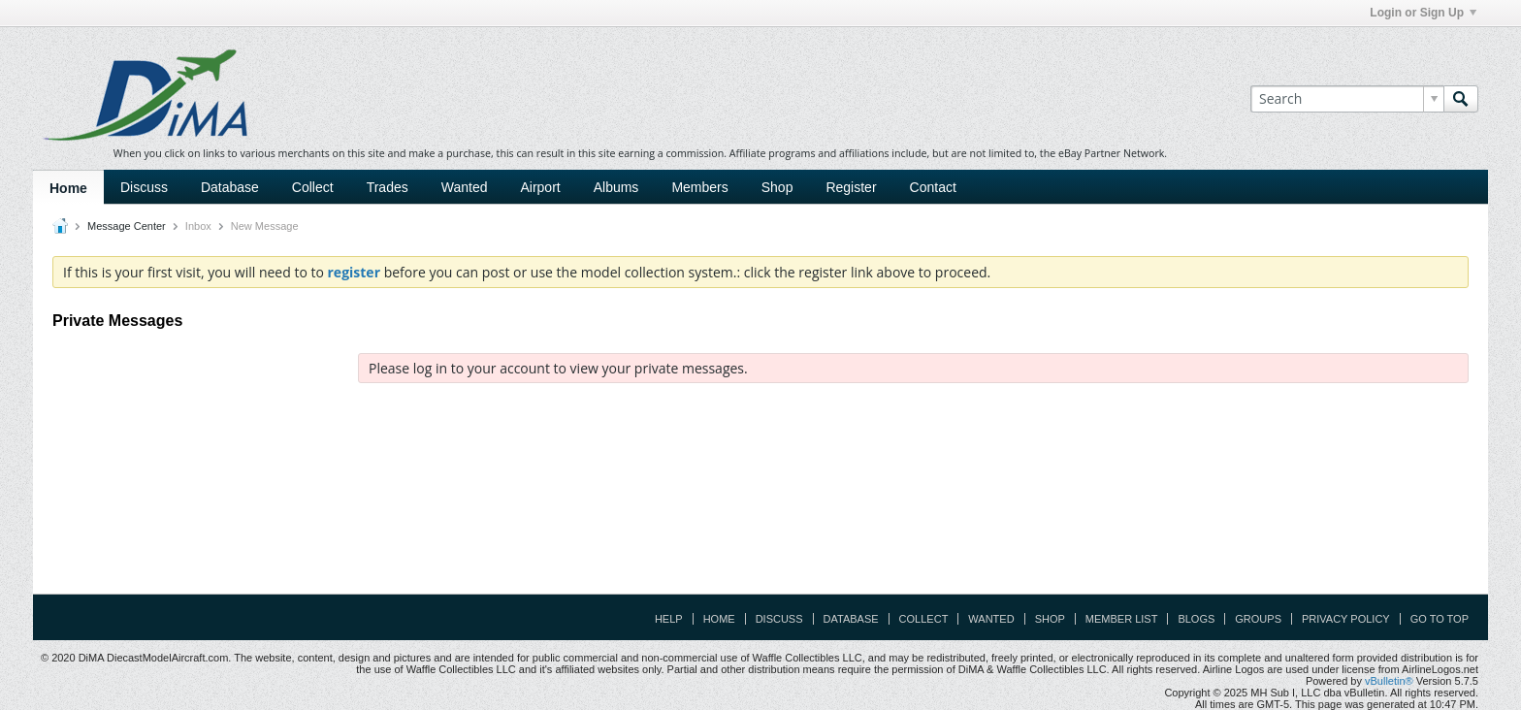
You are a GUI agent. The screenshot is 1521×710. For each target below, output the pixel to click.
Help (669, 619)
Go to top (1439, 619)
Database (230, 187)
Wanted (464, 187)
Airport (540, 187)
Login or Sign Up (1423, 12)
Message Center (126, 226)
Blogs (1196, 619)
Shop (777, 187)
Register (850, 187)
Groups (1258, 619)
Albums (616, 187)
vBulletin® (1389, 681)
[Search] (1346, 99)
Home (68, 188)
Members (699, 187)
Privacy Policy (1346, 619)
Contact (933, 187)
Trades (387, 187)
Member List (1121, 619)
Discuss (144, 187)
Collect (313, 187)
